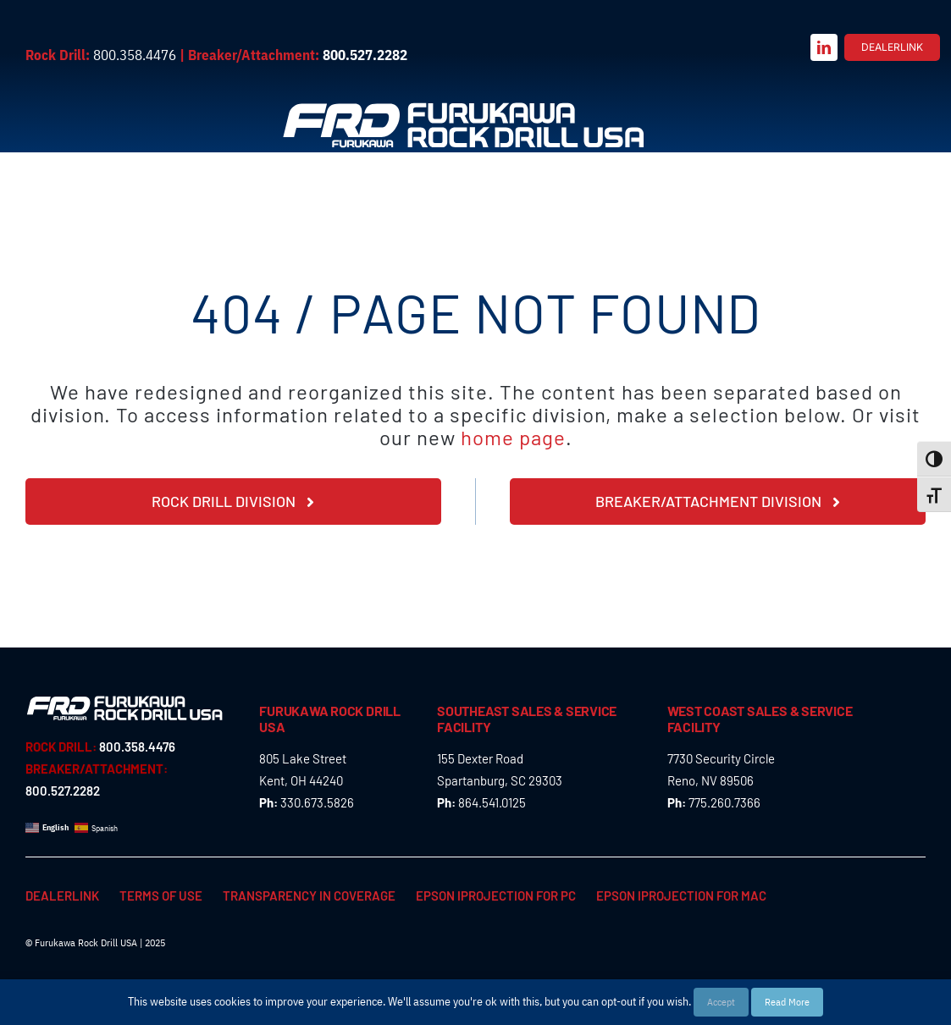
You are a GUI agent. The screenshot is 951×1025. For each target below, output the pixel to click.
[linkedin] (824, 47)
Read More (787, 1001)
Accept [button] (721, 1001)
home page (513, 437)
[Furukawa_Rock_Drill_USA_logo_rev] (463, 105)
